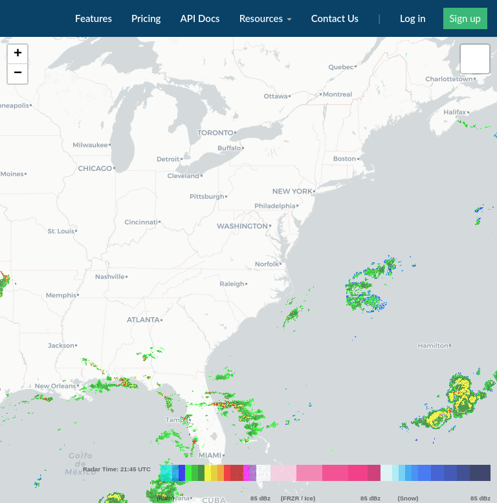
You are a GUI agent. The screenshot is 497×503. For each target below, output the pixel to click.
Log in (413, 18)
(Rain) (165, 461)
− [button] (18, 74)
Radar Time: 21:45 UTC (117, 432)
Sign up (465, 18)
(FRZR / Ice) (298, 461)
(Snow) (408, 461)
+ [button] (18, 54)
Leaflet (483, 498)
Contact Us (335, 18)
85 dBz (260, 461)
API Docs (199, 18)
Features (93, 18)
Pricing (145, 18)
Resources (265, 18)
